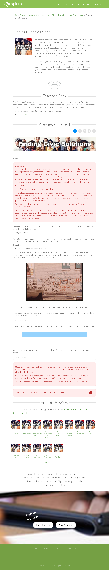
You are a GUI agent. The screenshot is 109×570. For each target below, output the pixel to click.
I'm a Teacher (43, 525)
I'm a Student (65, 525)
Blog (35, 548)
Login (98, 4)
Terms (45, 548)
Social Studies (20, 15)
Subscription (77, 4)
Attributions (22, 114)
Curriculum (60, 4)
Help (89, 4)
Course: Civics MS (36, 15)
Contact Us (71, 548)
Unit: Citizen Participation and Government (65, 15)
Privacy (57, 548)
